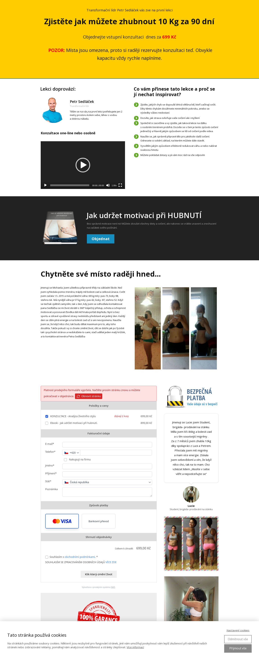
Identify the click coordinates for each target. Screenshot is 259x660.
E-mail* (49, 444)
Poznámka (51, 489)
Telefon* (50, 451)
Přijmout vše (238, 648)
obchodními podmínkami (80, 557)
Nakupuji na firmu (79, 459)
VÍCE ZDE (111, 562)
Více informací (135, 647)
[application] (83, 165)
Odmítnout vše (238, 639)
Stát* (48, 481)
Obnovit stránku (88, 396)
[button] (62, 521)
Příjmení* (51, 473)
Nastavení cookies (238, 630)
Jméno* (49, 465)
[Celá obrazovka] (120, 185)
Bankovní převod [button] (99, 521)
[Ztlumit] (108, 185)
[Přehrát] (45, 185)
